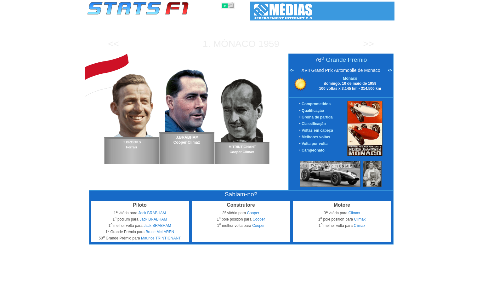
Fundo (363, 276)
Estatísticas (108, 276)
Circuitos (304, 276)
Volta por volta (314, 143)
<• (292, 70)
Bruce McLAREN (159, 232)
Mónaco (234, 43)
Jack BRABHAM (152, 213)
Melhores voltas (316, 137)
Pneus (264, 276)
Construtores (220, 276)
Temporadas (135, 276)
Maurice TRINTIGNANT (161, 238)
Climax (354, 213)
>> (368, 43)
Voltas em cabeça (317, 130)
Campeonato (313, 150)
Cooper (253, 213)
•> (390, 70)
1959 (268, 43)
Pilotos (196, 276)
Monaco (350, 78)
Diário (323, 276)
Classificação (314, 124)
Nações (283, 276)
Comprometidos (316, 104)
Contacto (383, 276)
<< (113, 43)
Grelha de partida (317, 117)
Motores (245, 276)
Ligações (343, 276)
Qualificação (313, 110)
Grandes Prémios (168, 276)
